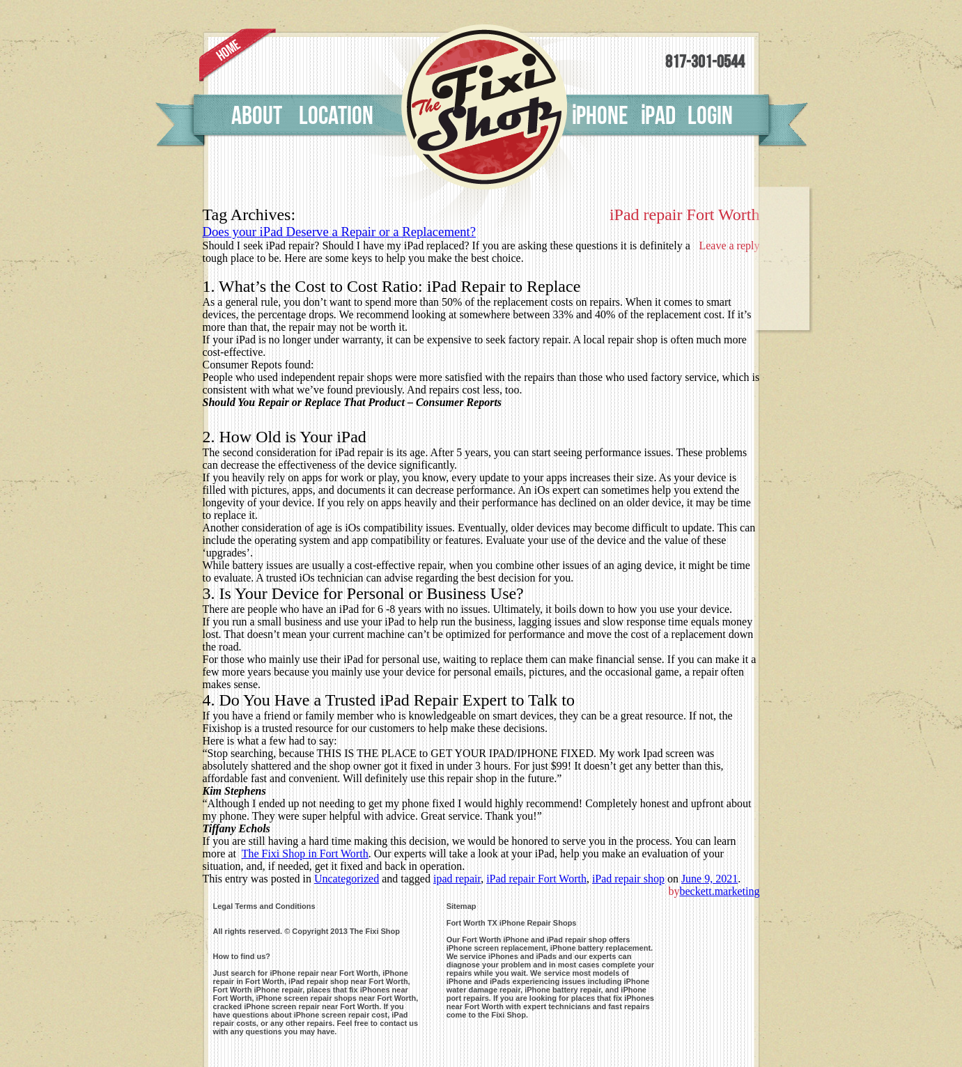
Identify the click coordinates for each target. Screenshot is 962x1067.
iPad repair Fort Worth (536, 879)
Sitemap (461, 906)
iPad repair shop (628, 879)
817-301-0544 (705, 62)
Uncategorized (346, 879)
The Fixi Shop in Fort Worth (305, 853)
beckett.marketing (719, 891)
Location (336, 116)
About (256, 116)
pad (658, 116)
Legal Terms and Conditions (264, 906)
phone (599, 116)
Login (710, 116)
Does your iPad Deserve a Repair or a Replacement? (339, 231)
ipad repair (457, 879)
